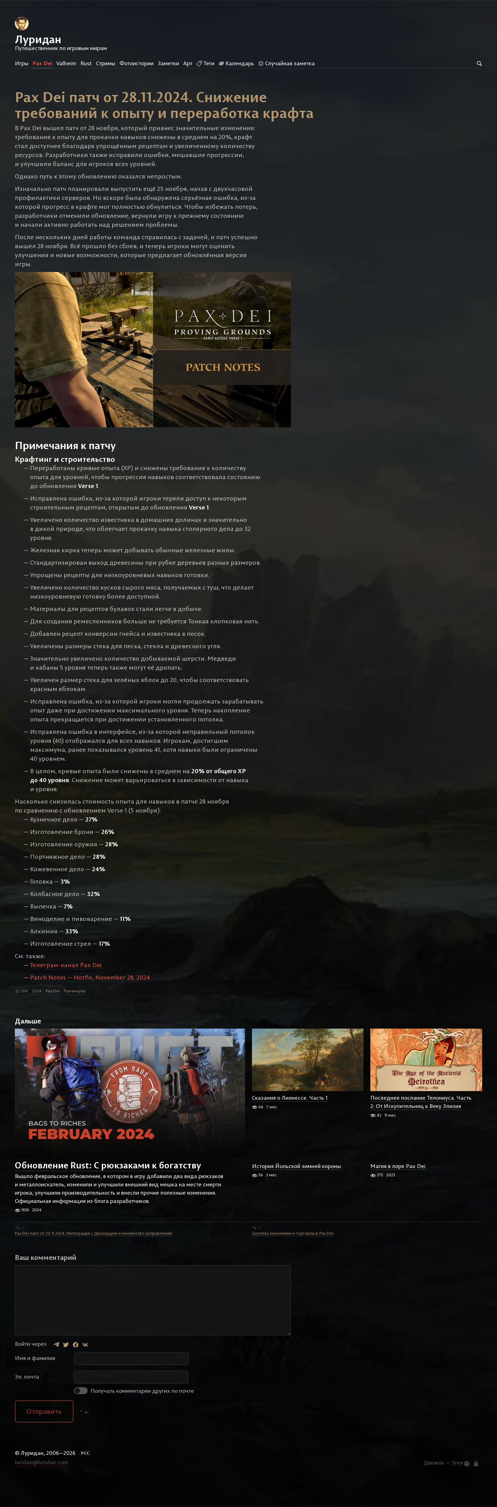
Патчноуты (74, 1016)
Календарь (236, 63)
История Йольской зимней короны (296, 1191)
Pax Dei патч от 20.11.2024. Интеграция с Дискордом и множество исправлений (93, 1258)
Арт (187, 63)
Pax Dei (42, 63)
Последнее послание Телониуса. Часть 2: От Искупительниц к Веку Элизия (420, 1127)
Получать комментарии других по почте (134, 1415)
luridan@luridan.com (41, 1487)
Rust (86, 63)
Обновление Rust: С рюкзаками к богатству (108, 1190)
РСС (85, 1478)
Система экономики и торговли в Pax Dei (292, 1258)
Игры (21, 63)
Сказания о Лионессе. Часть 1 (290, 1123)
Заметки (168, 63)
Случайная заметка (286, 63)
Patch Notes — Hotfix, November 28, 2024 (90, 1003)
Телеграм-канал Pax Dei (65, 990)
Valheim (66, 63)
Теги (205, 63)
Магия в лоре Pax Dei (398, 1191)
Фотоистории (136, 63)
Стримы (105, 63)
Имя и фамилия (35, 1383)
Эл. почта (27, 1401)
